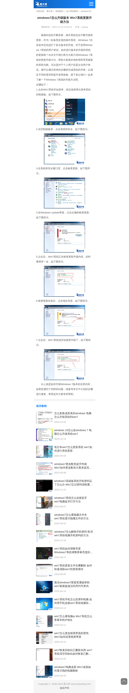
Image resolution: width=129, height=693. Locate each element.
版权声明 (64, 688)
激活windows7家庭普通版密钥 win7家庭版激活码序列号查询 (72, 584)
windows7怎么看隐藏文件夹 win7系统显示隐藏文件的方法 (71, 516)
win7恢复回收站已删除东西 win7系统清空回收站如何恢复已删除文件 (73, 652)
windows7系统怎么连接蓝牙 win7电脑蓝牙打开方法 (70, 499)
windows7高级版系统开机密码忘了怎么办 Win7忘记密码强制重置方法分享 (73, 482)
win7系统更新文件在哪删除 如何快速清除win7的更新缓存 (73, 567)
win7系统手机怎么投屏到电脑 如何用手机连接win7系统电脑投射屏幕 (73, 601)
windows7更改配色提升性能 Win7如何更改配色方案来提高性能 (73, 466)
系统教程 (59, 11)
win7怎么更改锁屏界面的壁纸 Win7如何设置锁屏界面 (71, 635)
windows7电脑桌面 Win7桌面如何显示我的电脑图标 (72, 669)
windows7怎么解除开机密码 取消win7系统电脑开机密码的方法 (73, 533)
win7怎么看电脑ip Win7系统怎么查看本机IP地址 (73, 618)
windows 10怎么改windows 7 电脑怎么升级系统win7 (73, 432)
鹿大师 (49, 11)
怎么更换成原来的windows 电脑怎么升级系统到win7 (72, 415)
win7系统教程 (72, 11)
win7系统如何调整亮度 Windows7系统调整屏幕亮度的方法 (73, 550)
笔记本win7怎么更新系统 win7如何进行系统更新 (73, 449)
